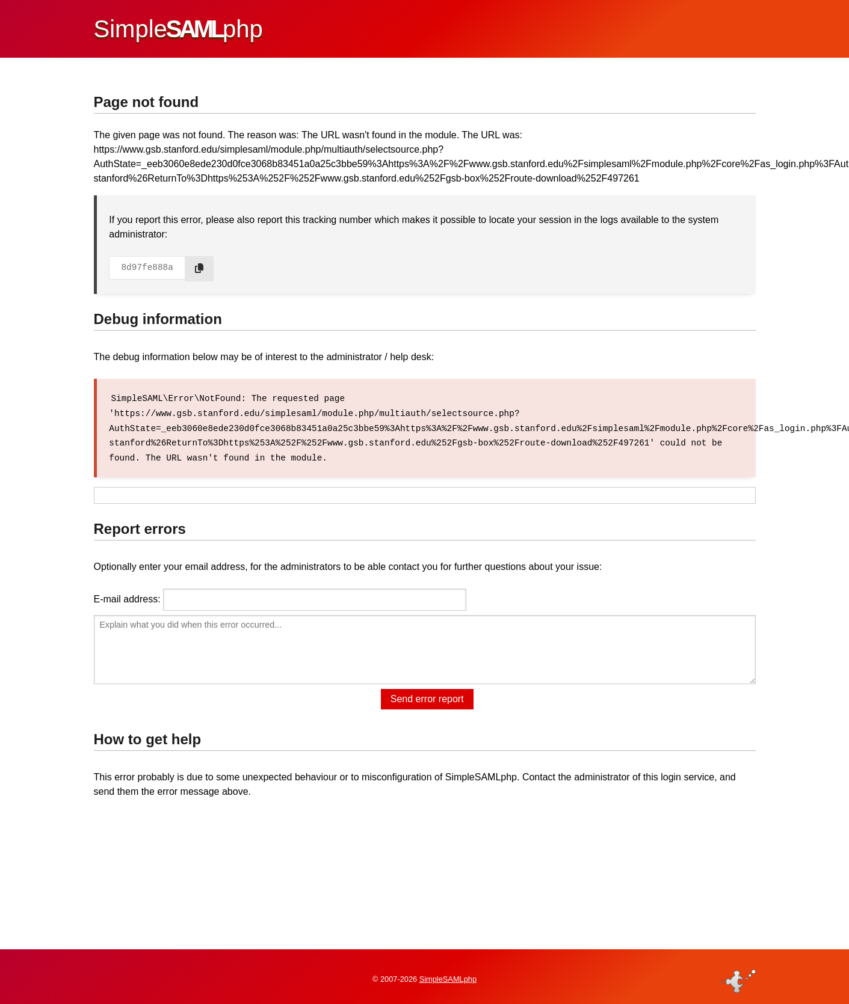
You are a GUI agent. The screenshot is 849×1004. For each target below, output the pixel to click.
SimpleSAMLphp (448, 976)
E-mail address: (127, 597)
